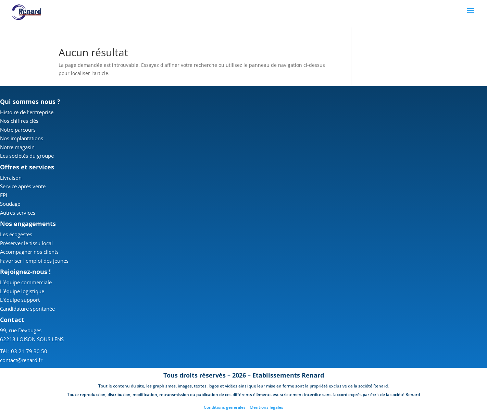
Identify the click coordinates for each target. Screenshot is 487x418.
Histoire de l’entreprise (26, 112)
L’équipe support (20, 299)
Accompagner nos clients (29, 251)
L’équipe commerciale (26, 282)
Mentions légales (266, 407)
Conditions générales (225, 407)
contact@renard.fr (21, 360)
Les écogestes (16, 234)
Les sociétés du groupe (27, 155)
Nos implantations (21, 138)
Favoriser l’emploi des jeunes (34, 260)
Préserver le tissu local (26, 243)
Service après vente (23, 186)
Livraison (11, 177)
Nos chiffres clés (19, 120)
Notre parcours (18, 129)
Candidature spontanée (27, 308)
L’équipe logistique (22, 291)
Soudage (10, 203)
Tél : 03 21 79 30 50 (23, 351)
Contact (12, 319)
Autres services (17, 212)
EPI (3, 195)
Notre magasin (17, 147)
